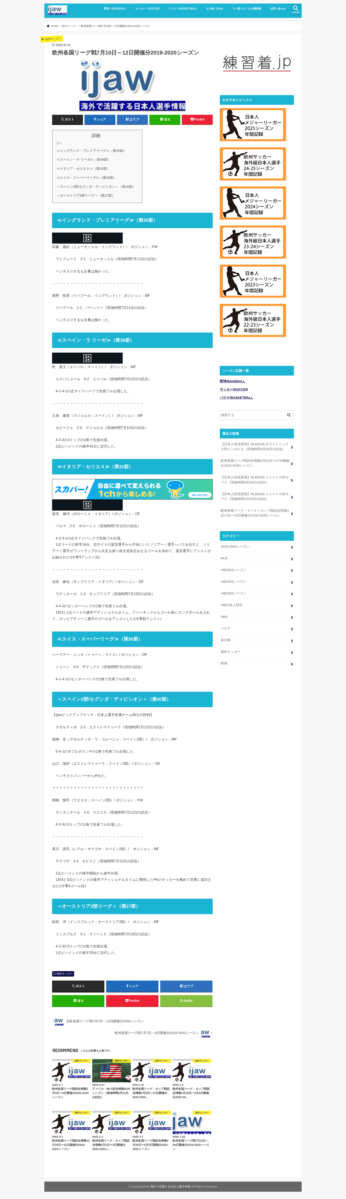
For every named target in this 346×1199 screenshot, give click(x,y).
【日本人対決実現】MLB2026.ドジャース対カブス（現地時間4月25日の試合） (255, 495)
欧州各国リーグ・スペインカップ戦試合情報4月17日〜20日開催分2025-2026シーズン (255, 512)
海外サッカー (65, 973)
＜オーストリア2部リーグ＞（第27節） (85, 195)
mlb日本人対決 (232, 603)
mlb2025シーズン (233, 580)
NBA (224, 615)
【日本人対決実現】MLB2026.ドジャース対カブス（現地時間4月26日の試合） (255, 479)
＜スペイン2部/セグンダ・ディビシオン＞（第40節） (96, 186)
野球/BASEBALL (232, 380)
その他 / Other (214, 8)
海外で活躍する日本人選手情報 (170, 1186)
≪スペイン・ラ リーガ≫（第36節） (83, 159)
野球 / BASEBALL (115, 8)
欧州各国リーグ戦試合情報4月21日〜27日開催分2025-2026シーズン (255, 462)
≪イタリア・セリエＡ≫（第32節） (83, 168)
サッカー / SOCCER (147, 8)
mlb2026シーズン (233, 592)
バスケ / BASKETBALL (182, 8)
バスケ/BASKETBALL (236, 396)
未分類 (226, 639)
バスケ (226, 627)
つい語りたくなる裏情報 (246, 8)
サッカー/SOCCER (234, 388)
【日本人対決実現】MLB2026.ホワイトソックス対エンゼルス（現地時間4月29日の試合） (255, 445)
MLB (224, 557)
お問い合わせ (278, 8)
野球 (224, 662)
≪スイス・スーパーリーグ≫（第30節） (86, 177)
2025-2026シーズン (235, 545)
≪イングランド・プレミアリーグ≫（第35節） (91, 150)
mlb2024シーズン (233, 569)
